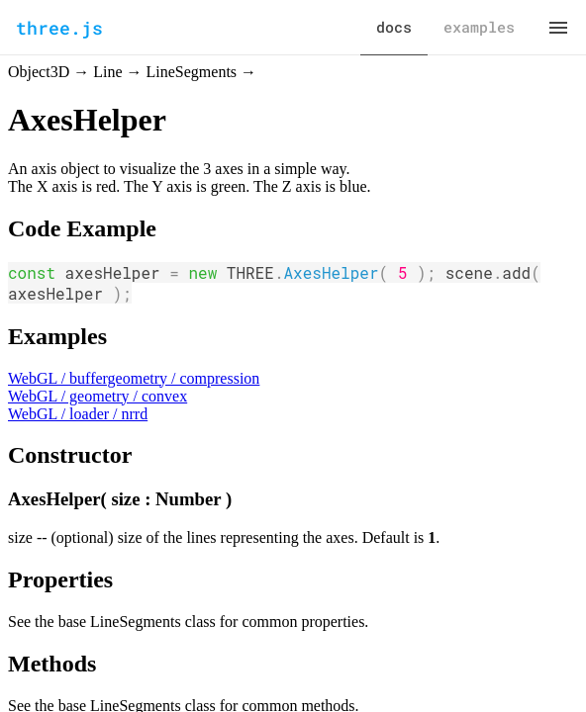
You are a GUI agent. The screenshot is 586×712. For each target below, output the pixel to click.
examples (479, 27)
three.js (59, 28)
